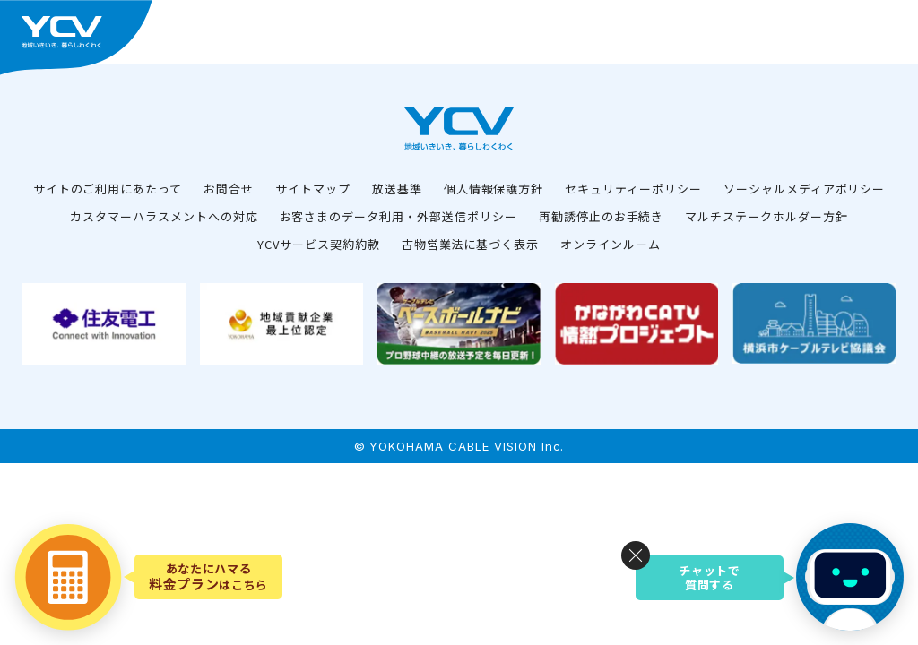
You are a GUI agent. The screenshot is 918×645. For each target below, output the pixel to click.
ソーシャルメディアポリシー (804, 188)
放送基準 (397, 188)
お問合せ (229, 188)
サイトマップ (313, 188)
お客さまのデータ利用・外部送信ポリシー (398, 216)
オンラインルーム (610, 244)
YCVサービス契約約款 (318, 244)
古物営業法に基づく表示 (471, 244)
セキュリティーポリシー (633, 188)
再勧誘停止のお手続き (601, 216)
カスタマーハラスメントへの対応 (163, 216)
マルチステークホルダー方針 (766, 216)
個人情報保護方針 (494, 188)
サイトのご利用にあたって (108, 188)
